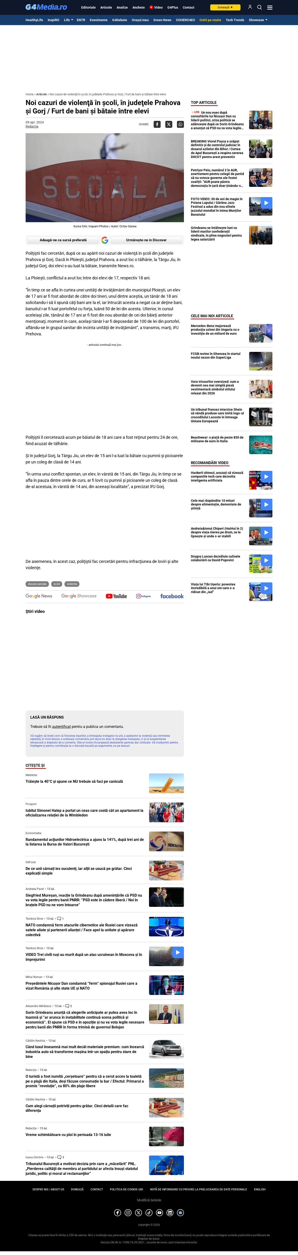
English (259, 1189)
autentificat (61, 726)
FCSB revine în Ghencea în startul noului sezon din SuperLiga (215, 356)
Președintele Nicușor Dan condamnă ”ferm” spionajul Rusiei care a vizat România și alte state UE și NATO (81, 986)
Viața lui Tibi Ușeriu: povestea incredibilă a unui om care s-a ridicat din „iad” (213, 588)
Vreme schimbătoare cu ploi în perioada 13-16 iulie (68, 1135)
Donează (225, 7)
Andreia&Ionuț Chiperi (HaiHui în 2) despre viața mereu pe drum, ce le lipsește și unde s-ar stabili (217, 532)
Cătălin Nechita (35, 1040)
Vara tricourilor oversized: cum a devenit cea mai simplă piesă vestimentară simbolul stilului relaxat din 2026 (215, 387)
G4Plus (172, 7)
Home (30, 94)
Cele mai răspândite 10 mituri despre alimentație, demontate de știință (216, 504)
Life (67, 20)
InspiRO (53, 20)
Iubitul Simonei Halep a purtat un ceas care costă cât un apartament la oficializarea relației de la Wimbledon (84, 813)
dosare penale (37, 584)
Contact (188, 7)
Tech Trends (235, 20)
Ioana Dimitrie (34, 1157)
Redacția (32, 126)
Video (158, 7)
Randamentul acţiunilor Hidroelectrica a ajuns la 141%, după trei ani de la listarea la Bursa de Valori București (85, 842)
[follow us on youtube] (116, 596)
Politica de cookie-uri (126, 1189)
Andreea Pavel (35, 889)
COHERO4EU (185, 20)
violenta (72, 584)
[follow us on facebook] (172, 596)
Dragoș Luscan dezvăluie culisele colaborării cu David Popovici (215, 558)
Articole (106, 7)
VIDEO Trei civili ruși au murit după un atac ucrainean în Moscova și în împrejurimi (84, 957)
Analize (122, 7)
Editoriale (88, 7)
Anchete (138, 7)
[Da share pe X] (168, 124)
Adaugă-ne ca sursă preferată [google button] (63, 240)
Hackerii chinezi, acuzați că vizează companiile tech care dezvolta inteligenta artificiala (217, 476)
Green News (162, 20)
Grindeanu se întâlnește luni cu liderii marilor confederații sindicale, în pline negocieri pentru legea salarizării (216, 233)
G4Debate (119, 20)
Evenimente (99, 20)
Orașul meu (140, 20)
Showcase (256, 20)
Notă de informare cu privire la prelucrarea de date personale (198, 1189)
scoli (57, 584)
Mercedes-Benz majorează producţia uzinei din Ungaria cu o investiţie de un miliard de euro (215, 330)
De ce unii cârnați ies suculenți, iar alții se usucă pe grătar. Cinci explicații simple (79, 871)
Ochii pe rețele (210, 20)
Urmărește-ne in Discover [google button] (146, 240)
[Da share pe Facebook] (157, 124)
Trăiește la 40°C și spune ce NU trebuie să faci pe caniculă (74, 781)
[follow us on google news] (39, 596)
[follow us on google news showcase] (78, 596)
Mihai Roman (34, 977)
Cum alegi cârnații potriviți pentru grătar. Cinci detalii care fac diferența (77, 1108)
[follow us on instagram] (143, 596)
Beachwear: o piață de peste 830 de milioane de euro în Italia (217, 439)
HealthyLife (34, 20)
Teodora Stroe (34, 918)
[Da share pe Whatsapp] (180, 124)
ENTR (81, 20)
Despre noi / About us (48, 1189)
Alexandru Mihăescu (38, 1006)
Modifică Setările (149, 1200)
